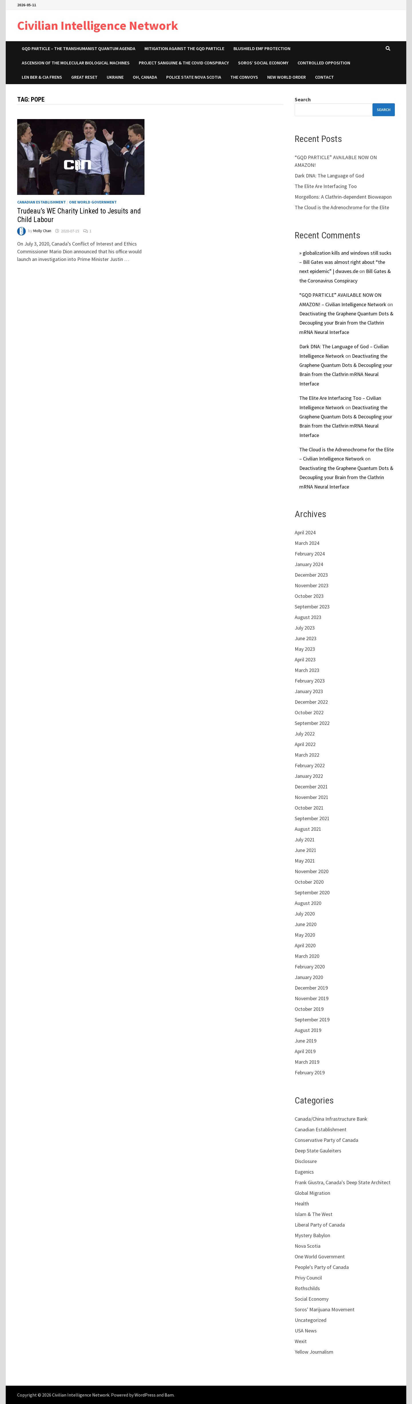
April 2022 (305, 744)
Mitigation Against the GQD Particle (184, 48)
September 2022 (312, 723)
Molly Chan (42, 231)
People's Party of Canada (322, 1267)
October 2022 (309, 712)
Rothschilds (307, 1288)
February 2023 (310, 680)
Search (303, 99)
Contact (324, 77)
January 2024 (309, 564)
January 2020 (309, 977)
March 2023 (307, 670)
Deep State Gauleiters (318, 1150)
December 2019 (311, 987)
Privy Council (308, 1277)
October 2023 (309, 596)
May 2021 (305, 860)
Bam (169, 1395)
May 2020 (305, 935)
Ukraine (115, 77)
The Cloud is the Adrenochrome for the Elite (342, 207)
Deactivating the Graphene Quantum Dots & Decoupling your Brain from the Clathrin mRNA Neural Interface (346, 322)
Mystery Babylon (312, 1235)
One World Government (93, 202)
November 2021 (311, 797)
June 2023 (305, 638)
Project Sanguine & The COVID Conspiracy (184, 63)
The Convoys (244, 77)
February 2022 (310, 765)
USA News (306, 1330)
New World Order (286, 77)
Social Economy (311, 1299)
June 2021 (305, 850)
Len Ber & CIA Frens (42, 77)
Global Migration (312, 1193)
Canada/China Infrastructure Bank (331, 1119)
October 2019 (309, 1009)
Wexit (301, 1341)
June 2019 (305, 1040)
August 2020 (308, 903)
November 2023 (311, 585)
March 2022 (307, 755)
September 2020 (312, 892)
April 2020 (305, 945)
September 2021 (312, 818)
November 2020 (311, 871)
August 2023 (308, 617)
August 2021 (308, 829)
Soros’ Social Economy (263, 63)
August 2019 (308, 1030)
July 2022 (305, 733)
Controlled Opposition (324, 63)
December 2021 (311, 786)
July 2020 (305, 913)
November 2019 (311, 998)
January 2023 (309, 691)
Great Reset (84, 77)
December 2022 (311, 702)
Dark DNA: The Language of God (329, 175)
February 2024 (310, 553)
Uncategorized (310, 1320)
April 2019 (305, 1051)
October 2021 (309, 807)
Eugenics (304, 1171)
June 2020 (305, 924)
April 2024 (305, 532)
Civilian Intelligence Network (97, 25)
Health (302, 1203)
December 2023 (311, 575)
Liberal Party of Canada (320, 1224)
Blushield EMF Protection (261, 48)
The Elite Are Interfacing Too (326, 186)
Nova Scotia (307, 1246)
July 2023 (305, 627)
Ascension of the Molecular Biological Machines (76, 63)
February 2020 (310, 966)
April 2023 (305, 659)
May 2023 (305, 649)
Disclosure (306, 1161)
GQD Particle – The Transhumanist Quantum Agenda (78, 48)
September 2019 (312, 1019)
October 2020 (309, 882)
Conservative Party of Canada (326, 1140)
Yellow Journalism (314, 1351)
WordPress (145, 1395)
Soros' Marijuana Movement (324, 1309)
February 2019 (310, 1072)
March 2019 (307, 1062)
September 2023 (312, 606)
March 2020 (307, 956)
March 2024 (307, 543)
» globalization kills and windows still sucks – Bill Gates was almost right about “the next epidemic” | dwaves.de (345, 262)
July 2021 (305, 839)
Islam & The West (313, 1214)
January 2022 (309, 776)
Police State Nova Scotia (193, 77)
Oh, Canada (145, 77)
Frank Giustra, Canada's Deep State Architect (343, 1182)
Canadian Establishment (41, 202)
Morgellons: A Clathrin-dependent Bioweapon (343, 196)
